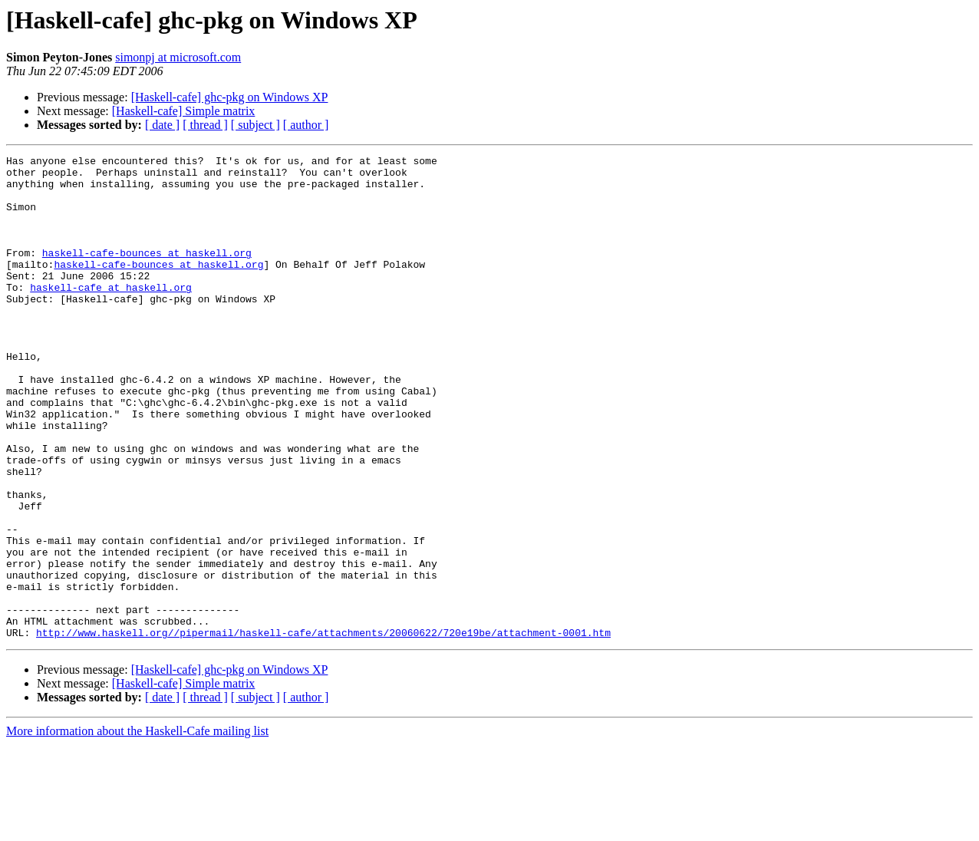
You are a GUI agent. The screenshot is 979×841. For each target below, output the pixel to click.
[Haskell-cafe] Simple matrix (183, 110)
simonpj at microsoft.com (178, 57)
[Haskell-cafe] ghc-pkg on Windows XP (229, 97)
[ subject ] (255, 124)
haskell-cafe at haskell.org (111, 315)
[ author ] (306, 124)
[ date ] (162, 124)
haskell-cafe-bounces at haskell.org (147, 273)
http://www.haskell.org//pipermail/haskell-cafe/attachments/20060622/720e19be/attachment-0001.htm (323, 729)
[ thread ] (205, 124)
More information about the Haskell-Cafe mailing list (137, 827)
